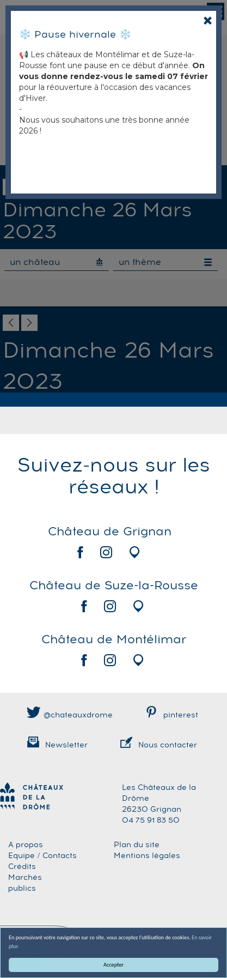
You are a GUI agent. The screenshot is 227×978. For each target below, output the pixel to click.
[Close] (207, 20)
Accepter (113, 964)
